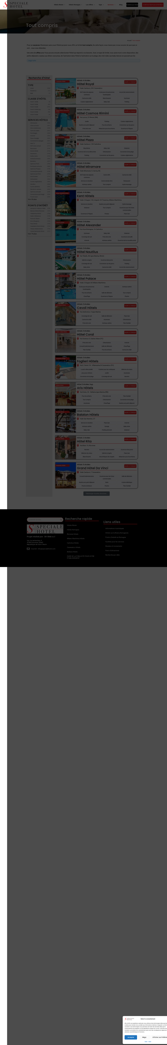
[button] (163, 1019)
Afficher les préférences (154, 1037)
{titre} (139, 1041)
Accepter (123, 1037)
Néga (137, 1037)
